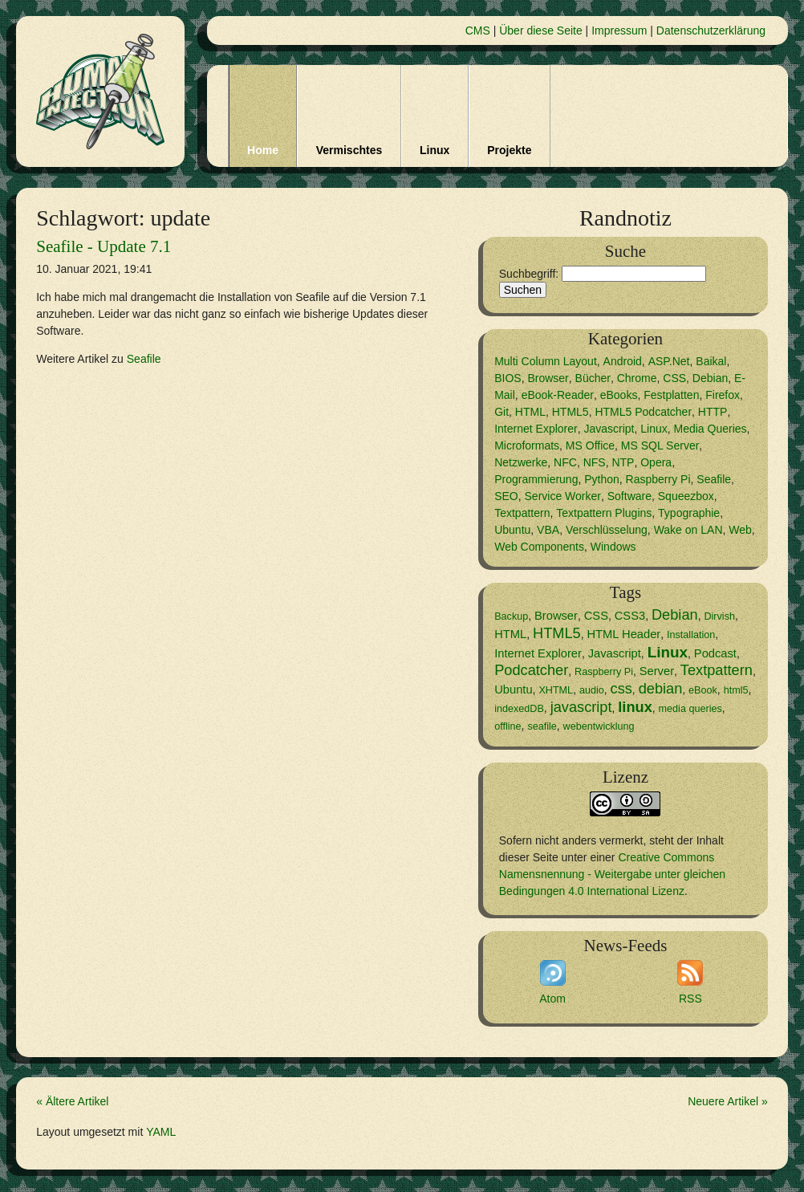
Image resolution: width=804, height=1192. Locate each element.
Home (262, 150)
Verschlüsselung (607, 529)
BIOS (507, 378)
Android (622, 361)
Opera (656, 462)
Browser (547, 378)
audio (591, 690)
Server (657, 671)
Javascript (608, 428)
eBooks (619, 395)
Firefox (722, 395)
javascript (581, 707)
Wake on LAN (688, 529)
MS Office (590, 445)
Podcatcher (531, 670)
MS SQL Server (660, 445)
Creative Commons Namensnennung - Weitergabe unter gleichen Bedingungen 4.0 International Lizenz (612, 874)
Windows (613, 546)
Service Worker (563, 496)
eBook (702, 690)
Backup (511, 616)
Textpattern (522, 512)
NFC (565, 462)
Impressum (619, 30)
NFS (594, 462)
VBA (548, 529)
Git (501, 411)
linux (635, 707)
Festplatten (671, 395)
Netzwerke (520, 462)
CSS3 (630, 615)
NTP (622, 462)
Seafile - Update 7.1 (103, 246)
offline (507, 726)
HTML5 (570, 411)
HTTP (713, 411)
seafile (541, 726)
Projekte (509, 150)
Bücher (593, 378)
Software (629, 496)
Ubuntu (512, 529)
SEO (506, 496)
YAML (161, 1131)
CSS (674, 378)
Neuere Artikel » (728, 1101)
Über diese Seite (541, 30)
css (621, 689)
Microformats (526, 445)
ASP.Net (669, 361)
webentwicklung (599, 726)
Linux (434, 150)
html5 (736, 690)
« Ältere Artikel (72, 1101)
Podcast (715, 653)
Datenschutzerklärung (710, 30)
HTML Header (623, 634)
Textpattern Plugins (604, 512)
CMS (477, 30)
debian (661, 689)
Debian (710, 378)
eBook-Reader (558, 395)
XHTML (555, 690)
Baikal (711, 361)
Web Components (539, 546)
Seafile (144, 358)
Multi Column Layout (545, 361)
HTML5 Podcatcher (643, 411)
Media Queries (710, 428)
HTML (530, 411)
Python (601, 479)
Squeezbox (686, 496)
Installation (691, 635)
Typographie (689, 512)
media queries (690, 708)
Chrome (637, 378)
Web (740, 529)
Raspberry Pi (658, 479)
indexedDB (519, 708)
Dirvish (719, 616)
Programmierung (536, 479)
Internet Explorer (536, 428)
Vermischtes (349, 150)
